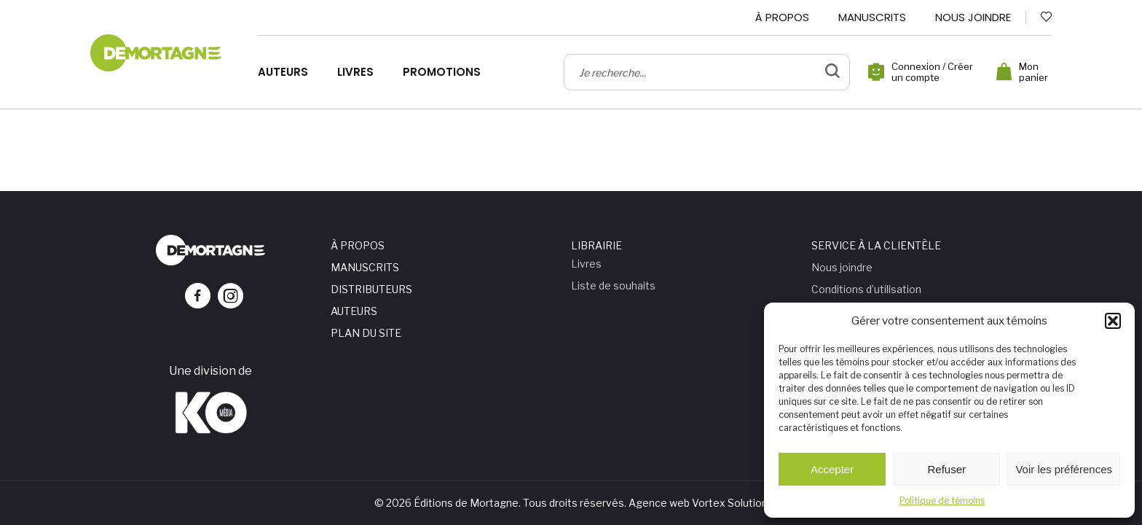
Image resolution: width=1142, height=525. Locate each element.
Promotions (442, 72)
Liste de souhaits (613, 285)
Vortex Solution (730, 503)
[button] (1113, 321)
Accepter (832, 469)
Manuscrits (872, 17)
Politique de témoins (942, 500)
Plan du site (366, 333)
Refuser (947, 469)
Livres (355, 72)
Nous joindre (973, 17)
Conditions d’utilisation (866, 289)
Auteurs (283, 72)
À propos (782, 17)
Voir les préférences (1063, 469)
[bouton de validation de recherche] (832, 72)
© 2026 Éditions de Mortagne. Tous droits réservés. (500, 503)
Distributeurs (371, 289)
